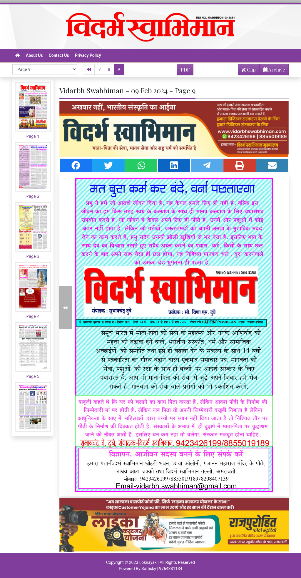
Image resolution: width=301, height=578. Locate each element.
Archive (272, 71)
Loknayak (148, 562)
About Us (34, 55)
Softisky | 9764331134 (161, 568)
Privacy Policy (88, 55)
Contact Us (59, 55)
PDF (185, 70)
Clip (249, 70)
